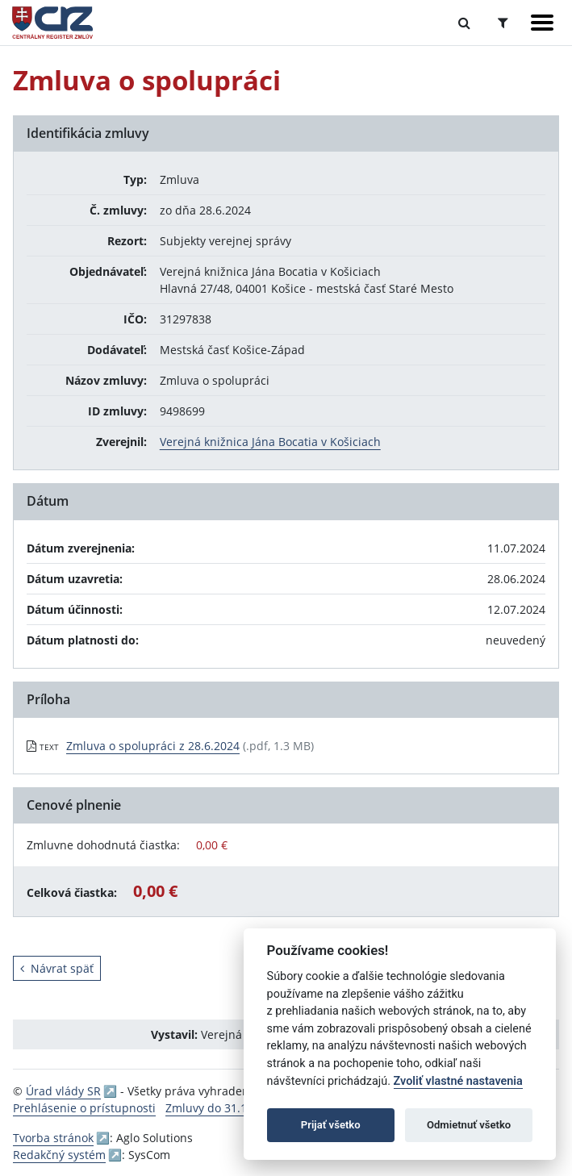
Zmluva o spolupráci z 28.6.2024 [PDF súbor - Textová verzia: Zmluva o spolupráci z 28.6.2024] (153, 745)
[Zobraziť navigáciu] (542, 22)
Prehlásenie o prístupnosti (84, 1108)
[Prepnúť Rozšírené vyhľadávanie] (503, 22)
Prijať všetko (331, 1125)
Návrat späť (57, 968)
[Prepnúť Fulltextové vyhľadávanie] (464, 22)
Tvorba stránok (53, 1137)
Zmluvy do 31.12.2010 (223, 1108)
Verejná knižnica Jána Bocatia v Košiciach (270, 441)
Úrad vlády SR (63, 1091)
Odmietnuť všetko (469, 1125)
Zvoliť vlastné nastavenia (458, 1081)
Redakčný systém (59, 1154)
